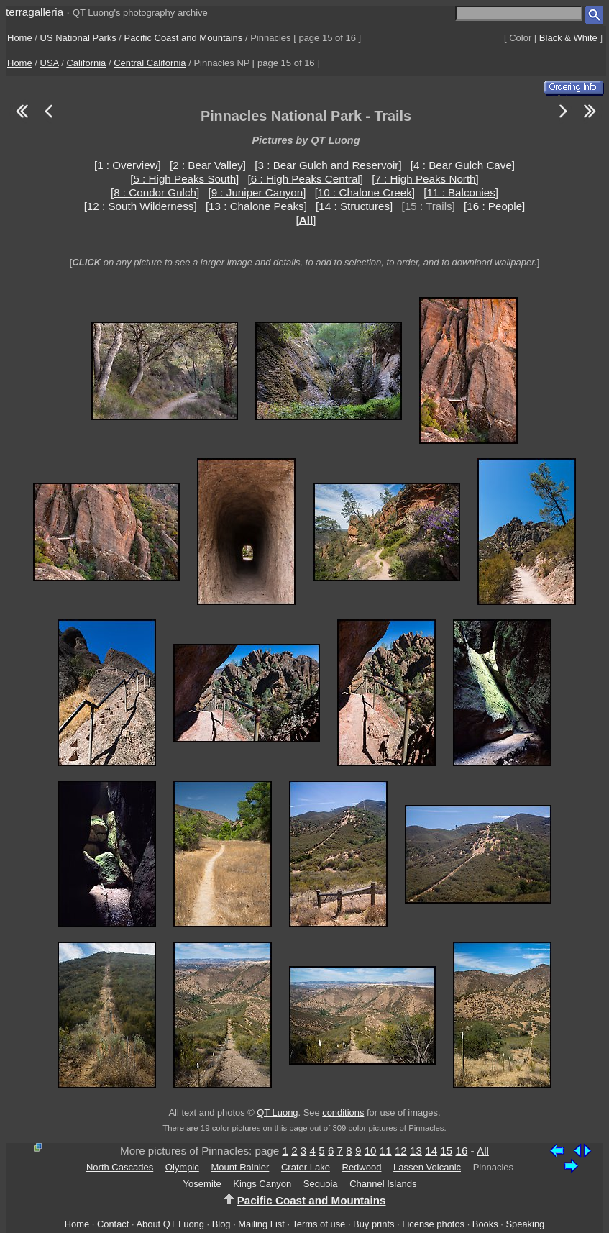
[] (306, 220)
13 (416, 1151)
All (483, 1151)
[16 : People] (494, 206)
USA (49, 63)
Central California (150, 63)
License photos (433, 1224)
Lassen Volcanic (427, 1167)
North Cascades (119, 1167)
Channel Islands (382, 1183)
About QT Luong (169, 1224)
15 (446, 1151)
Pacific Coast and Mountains (183, 37)
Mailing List (261, 1224)
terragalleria (34, 12)
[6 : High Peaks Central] (305, 179)
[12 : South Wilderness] (140, 206)
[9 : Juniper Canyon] (257, 192)
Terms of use (318, 1224)
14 (431, 1151)
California (86, 63)
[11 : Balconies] (460, 192)
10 (371, 1151)
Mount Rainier (240, 1167)
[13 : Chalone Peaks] (256, 206)
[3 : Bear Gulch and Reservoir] (328, 165)
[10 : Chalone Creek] (365, 192)
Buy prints (373, 1224)
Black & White (568, 37)
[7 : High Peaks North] (425, 179)
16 (461, 1151)
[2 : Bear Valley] (208, 165)
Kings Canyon (262, 1183)
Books (485, 1224)
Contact (113, 1224)
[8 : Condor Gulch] (155, 192)
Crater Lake (305, 1167)
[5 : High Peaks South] (184, 179)
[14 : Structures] (354, 206)
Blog (221, 1224)
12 (401, 1151)
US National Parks (78, 37)
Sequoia (320, 1183)
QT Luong (277, 1112)
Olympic (182, 1167)
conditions (343, 1112)
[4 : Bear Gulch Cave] (463, 165)
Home (19, 37)
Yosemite (202, 1183)
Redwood (362, 1167)
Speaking (524, 1224)
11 (386, 1151)
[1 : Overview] (127, 165)
